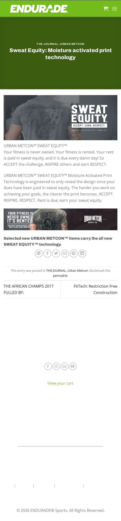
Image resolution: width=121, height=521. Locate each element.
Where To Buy (91, 411)
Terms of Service (90, 419)
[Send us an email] (64, 366)
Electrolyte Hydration (30, 411)
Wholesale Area (69, 485)
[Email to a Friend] (65, 253)
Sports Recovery (30, 426)
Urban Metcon (72, 43)
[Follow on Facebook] (48, 366)
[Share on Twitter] (56, 253)
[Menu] (114, 8)
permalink (60, 275)
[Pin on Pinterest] (74, 253)
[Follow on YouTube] (72, 366)
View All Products (30, 433)
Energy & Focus (30, 419)
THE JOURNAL (47, 43)
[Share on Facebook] (47, 253)
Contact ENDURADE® (91, 426)
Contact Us (44, 485)
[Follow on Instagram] (56, 366)
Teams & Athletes (91, 433)
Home (8, 485)
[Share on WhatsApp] (39, 253)
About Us (24, 485)
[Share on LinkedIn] (82, 253)
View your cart (60, 383)
